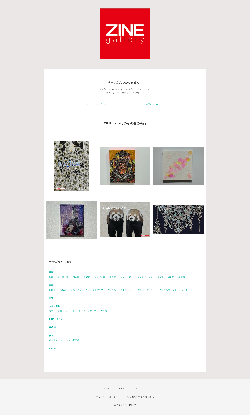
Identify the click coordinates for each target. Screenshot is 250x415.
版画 (51, 285)
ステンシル (125, 290)
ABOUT (123, 389)
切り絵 (171, 277)
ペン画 (160, 277)
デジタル (111, 290)
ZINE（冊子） (56, 319)
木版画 (63, 290)
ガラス (104, 311)
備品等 (52, 327)
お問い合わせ (152, 104)
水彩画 (87, 277)
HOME (106, 389)
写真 (51, 298)
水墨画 (112, 277)
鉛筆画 (181, 277)
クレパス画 (99, 277)
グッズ (52, 335)
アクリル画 (63, 277)
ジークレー (186, 290)
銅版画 (52, 290)
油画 (51, 277)
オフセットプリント (145, 290)
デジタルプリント (168, 290)
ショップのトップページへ (97, 104)
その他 (52, 348)
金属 (60, 311)
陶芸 (51, 311)
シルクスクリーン (79, 290)
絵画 (51, 272)
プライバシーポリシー (107, 397)
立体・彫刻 (54, 306)
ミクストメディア (144, 277)
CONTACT (141, 389)
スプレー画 (125, 277)
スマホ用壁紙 (73, 340)
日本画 (76, 277)
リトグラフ (97, 290)
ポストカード (55, 340)
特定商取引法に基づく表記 (140, 397)
